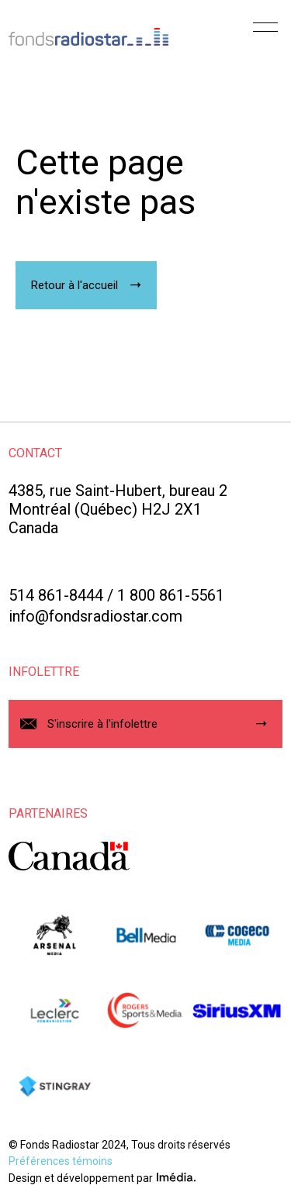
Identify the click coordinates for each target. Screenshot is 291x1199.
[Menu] (265, 32)
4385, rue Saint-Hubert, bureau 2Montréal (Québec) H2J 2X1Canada (118, 509)
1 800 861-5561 (170, 595)
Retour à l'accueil (74, 285)
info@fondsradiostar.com (95, 616)
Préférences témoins (61, 1161)
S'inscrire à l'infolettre (102, 724)
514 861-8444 (56, 595)
